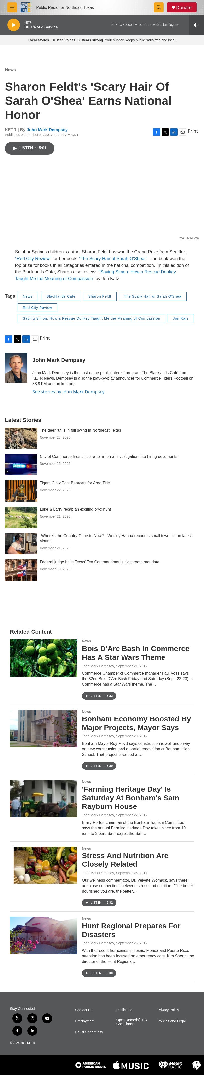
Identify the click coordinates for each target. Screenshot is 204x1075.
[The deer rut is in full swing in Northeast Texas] (21, 438)
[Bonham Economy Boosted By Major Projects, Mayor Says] (43, 728)
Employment (84, 1021)
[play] (14, 25)
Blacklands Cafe (60, 296)
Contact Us (83, 1010)
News (10, 69)
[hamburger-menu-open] (12, 7)
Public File (124, 1010)
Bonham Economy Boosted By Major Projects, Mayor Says (136, 723)
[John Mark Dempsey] (16, 368)
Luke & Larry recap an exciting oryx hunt (75, 509)
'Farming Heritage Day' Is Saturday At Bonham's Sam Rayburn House (130, 797)
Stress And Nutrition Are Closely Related (125, 859)
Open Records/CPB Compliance (131, 1022)
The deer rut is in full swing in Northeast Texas (80, 430)
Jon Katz (180, 318)
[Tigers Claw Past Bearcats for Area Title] (21, 491)
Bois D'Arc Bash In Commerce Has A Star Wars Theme (135, 652)
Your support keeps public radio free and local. (102, 40)
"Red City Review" (33, 258)
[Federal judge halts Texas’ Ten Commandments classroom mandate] (21, 570)
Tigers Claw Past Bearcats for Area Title (75, 483)
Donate (184, 7)
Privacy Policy (168, 1010)
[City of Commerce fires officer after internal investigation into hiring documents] (21, 464)
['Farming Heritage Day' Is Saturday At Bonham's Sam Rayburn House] (43, 798)
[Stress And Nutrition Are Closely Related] (43, 865)
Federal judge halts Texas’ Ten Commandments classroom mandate (99, 562)
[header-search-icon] (159, 7)
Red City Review (37, 308)
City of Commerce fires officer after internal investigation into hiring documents (108, 456)
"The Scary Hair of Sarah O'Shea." (113, 258)
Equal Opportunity (89, 1032)
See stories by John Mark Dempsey (68, 392)
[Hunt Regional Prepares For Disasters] (43, 935)
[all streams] (196, 25)
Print (193, 131)
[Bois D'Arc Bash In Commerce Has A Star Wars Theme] (43, 658)
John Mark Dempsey (47, 129)
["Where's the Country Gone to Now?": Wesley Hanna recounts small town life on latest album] (21, 543)
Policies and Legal (171, 1021)
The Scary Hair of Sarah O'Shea (152, 296)
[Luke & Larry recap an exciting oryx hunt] (21, 517)
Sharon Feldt (99, 296)
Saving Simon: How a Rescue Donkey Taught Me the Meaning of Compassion (91, 318)
